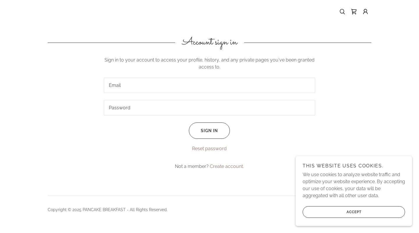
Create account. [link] (227, 166)
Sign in (203, 130)
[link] (354, 11)
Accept (332, 212)
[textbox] (209, 85)
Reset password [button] (209, 148)
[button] (365, 11)
